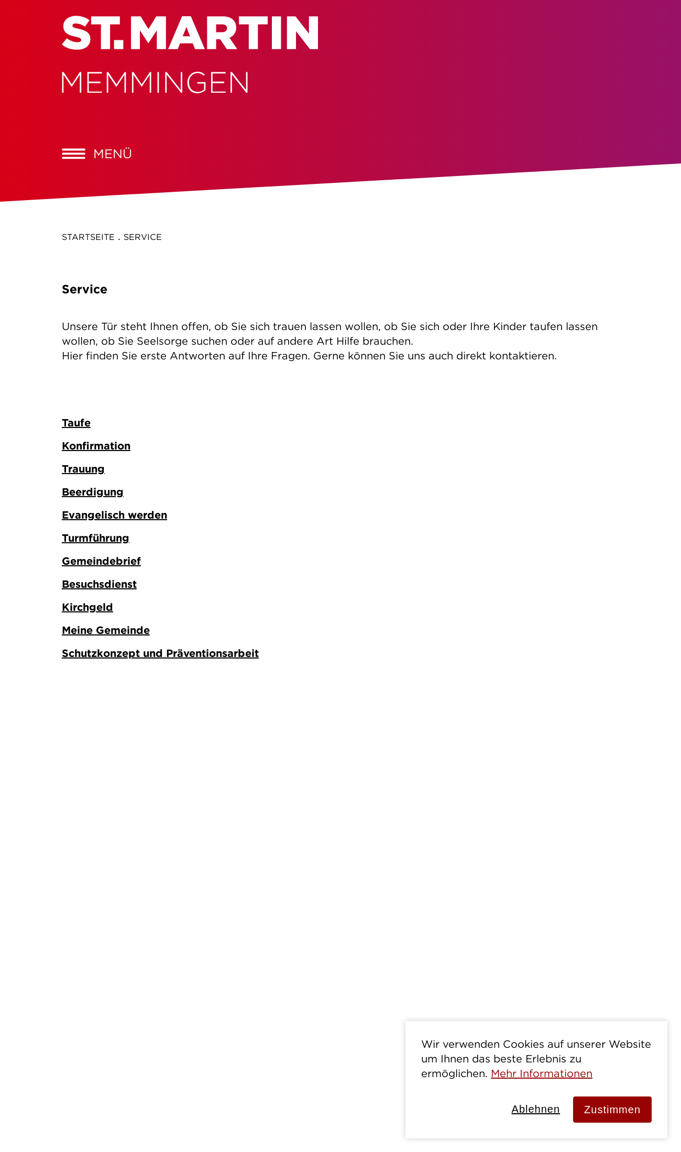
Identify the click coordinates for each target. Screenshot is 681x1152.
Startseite (88, 237)
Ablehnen (536, 1109)
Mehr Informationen (541, 1073)
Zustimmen (612, 1109)
